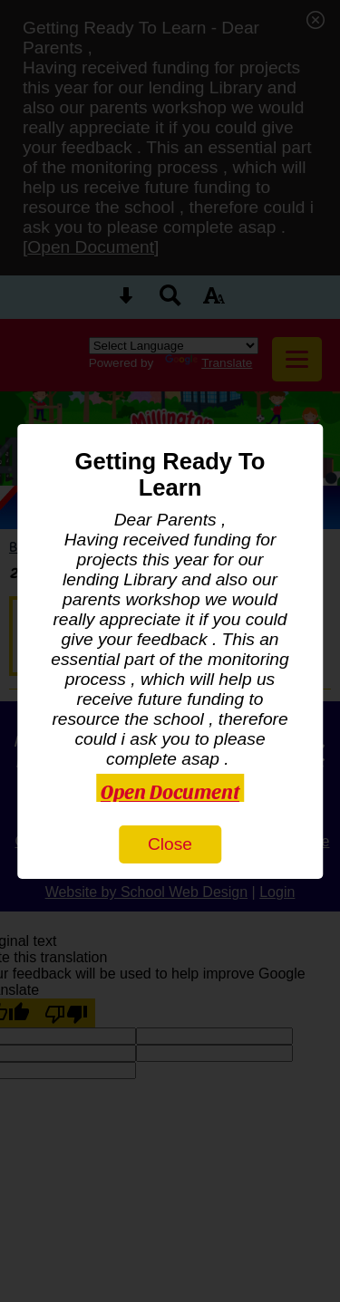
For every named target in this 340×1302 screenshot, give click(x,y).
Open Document (170, 790)
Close (170, 844)
